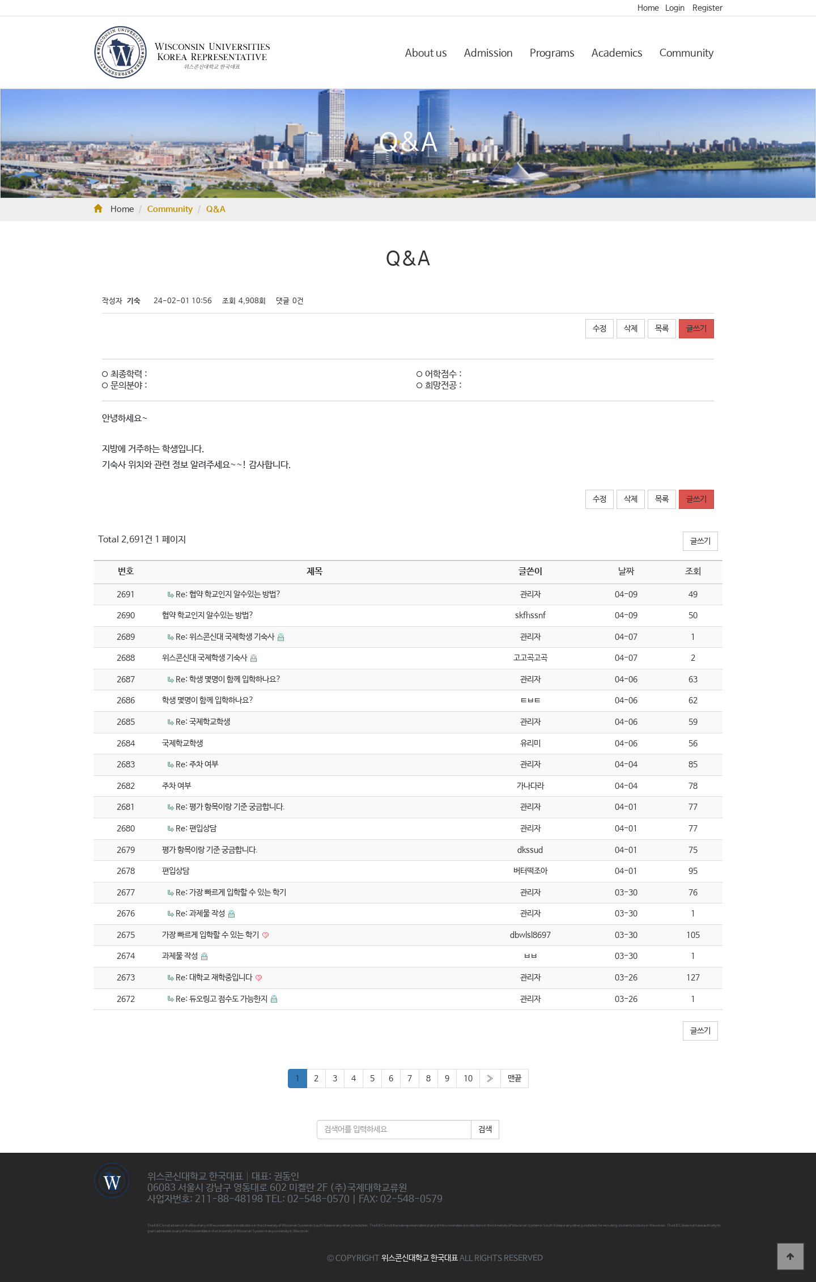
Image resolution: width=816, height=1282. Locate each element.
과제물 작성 (180, 956)
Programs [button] (552, 53)
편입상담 (175, 871)
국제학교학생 (182, 743)
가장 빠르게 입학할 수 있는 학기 (211, 935)
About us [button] (426, 53)
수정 (599, 328)
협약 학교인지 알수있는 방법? (208, 615)
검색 (485, 1129)
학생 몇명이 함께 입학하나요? (208, 700)
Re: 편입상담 (196, 828)
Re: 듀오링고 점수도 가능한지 (222, 999)
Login (675, 7)
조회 (693, 571)
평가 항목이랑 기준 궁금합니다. (210, 850)
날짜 (626, 571)
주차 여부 (176, 786)
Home (648, 7)
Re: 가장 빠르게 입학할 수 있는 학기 (231, 892)
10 (468, 1078)
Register (707, 7)
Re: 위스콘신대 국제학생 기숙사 (226, 637)
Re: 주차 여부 (197, 764)
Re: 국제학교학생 (203, 722)
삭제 (631, 328)
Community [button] (687, 53)
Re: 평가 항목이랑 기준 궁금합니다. (230, 807)
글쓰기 (696, 328)
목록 (662, 328)
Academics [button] (617, 53)
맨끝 (514, 1078)
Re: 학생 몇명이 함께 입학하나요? (228, 679)
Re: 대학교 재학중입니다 (215, 977)
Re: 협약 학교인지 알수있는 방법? (228, 594)
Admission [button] (488, 53)
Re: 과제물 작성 (201, 913)
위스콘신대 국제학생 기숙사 (205, 658)
